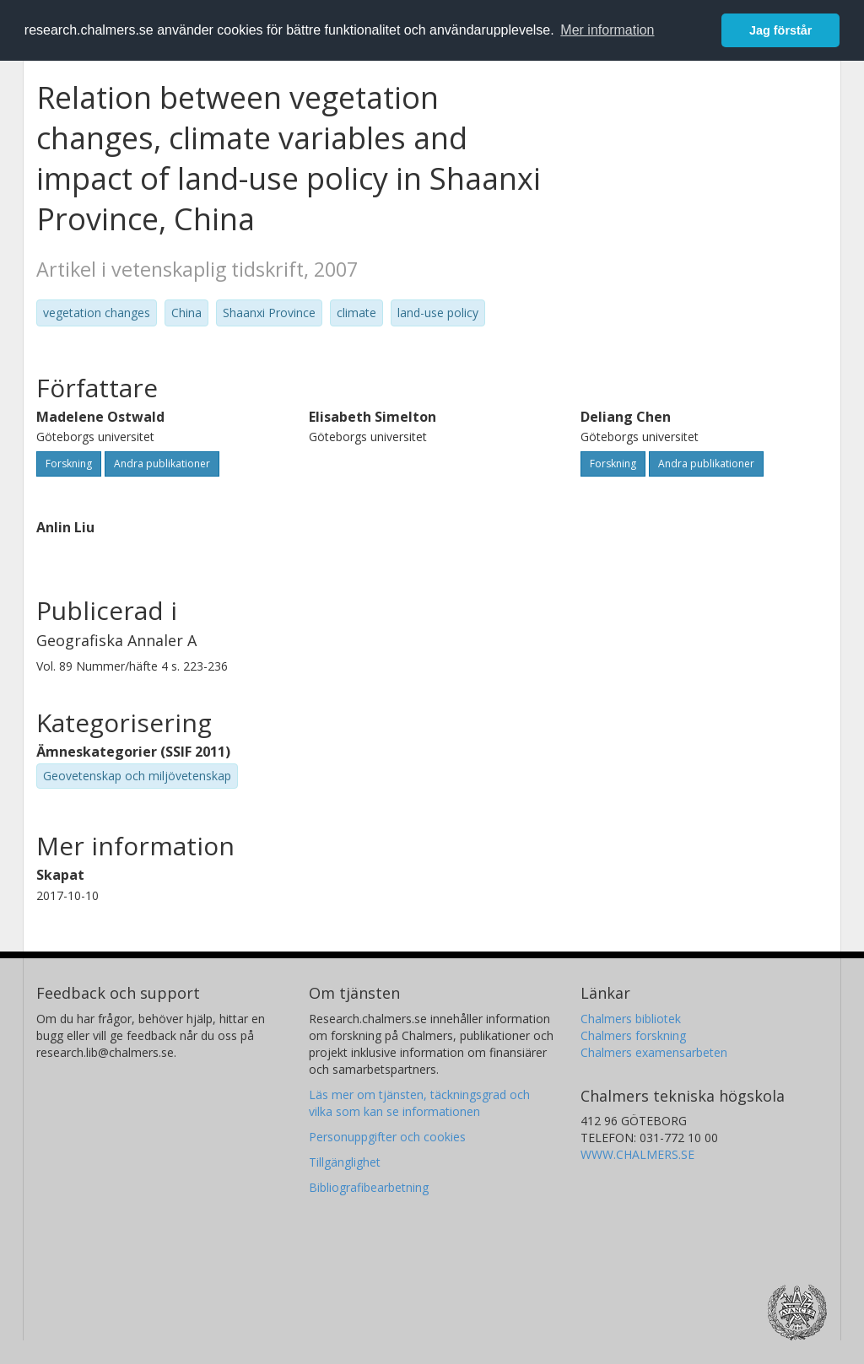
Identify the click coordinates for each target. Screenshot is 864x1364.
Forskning (69, 463)
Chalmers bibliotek (630, 1019)
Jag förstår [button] (780, 30)
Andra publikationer (162, 463)
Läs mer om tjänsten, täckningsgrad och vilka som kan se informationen (419, 1102)
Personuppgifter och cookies (387, 1137)
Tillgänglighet (345, 1162)
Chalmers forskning (633, 1035)
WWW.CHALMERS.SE (637, 1154)
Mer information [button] (607, 30)
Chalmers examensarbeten (653, 1052)
